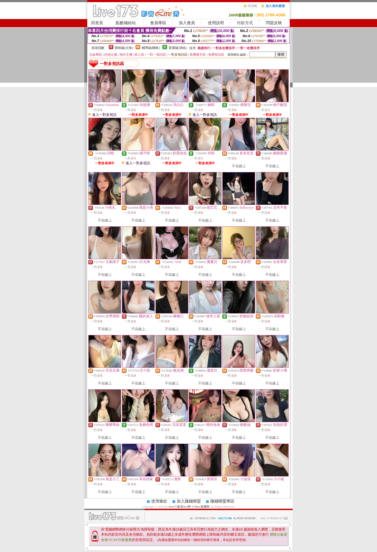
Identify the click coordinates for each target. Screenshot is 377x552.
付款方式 (245, 23)
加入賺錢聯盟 (189, 501)
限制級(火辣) (124, 48)
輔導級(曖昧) (151, 48)
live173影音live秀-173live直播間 (189, 506)
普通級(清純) (178, 48)
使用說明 (216, 23)
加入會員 (187, 23)
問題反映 (274, 23)
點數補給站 (126, 23)
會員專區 (158, 23)
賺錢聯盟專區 (222, 501)
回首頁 (97, 23)
